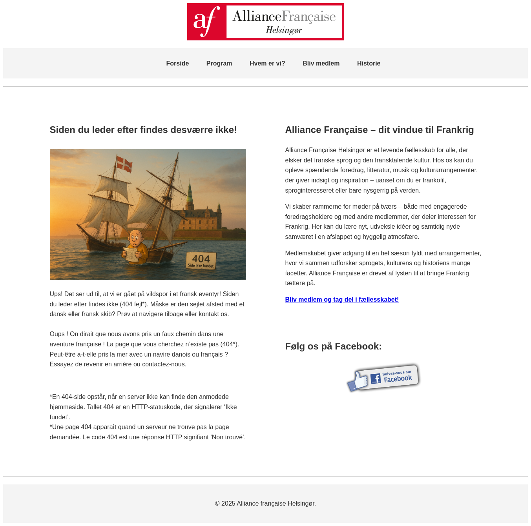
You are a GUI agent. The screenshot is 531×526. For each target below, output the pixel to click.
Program (219, 63)
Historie (369, 63)
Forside (177, 63)
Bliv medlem (321, 63)
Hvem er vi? (267, 63)
